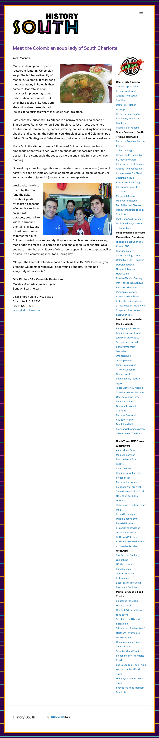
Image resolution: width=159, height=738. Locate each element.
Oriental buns (123, 355)
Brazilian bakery (125, 251)
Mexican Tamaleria (126, 200)
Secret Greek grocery (128, 255)
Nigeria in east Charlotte (129, 241)
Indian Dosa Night (126, 514)
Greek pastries (124, 360)
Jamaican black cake (127, 337)
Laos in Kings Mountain (129, 582)
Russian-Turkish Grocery (129, 278)
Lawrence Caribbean (127, 587)
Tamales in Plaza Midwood (130, 392)
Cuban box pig (124, 150)
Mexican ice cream (126, 482)
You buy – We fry (124, 419)
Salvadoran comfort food (130, 491)
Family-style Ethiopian (128, 328)
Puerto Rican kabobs (127, 127)
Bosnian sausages (126, 365)
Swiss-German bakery (128, 114)
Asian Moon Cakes (126, 450)
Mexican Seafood (126, 415)
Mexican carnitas (125, 454)
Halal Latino (122, 273)
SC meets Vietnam (126, 159)
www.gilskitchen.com (26, 310)
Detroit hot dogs (125, 264)
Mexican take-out (126, 196)
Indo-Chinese (123, 468)
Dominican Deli (124, 424)
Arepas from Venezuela (129, 168)
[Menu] (141, 14)
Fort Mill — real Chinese (129, 205)
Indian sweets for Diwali (129, 173)
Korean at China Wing (128, 182)
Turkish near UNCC (126, 532)
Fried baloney (123, 569)
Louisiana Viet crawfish (129, 486)
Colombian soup (125, 177)
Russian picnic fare (126, 292)
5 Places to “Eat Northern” (130, 628)
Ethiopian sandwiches (128, 527)
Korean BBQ (122, 246)
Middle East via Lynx (127, 518)
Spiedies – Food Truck (127, 651)
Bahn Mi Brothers (125, 523)
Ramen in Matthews (127, 287)
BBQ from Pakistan (126, 537)
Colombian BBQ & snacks (130, 260)
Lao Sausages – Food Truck (131, 664)
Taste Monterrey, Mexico (129, 387)
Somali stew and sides (128, 342)
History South (57, 717)
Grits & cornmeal (125, 573)
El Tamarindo (123, 578)
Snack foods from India (129, 155)
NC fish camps (124, 564)
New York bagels (125, 269)
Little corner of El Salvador (130, 164)
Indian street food (126, 91)
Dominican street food (128, 333)
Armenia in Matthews (127, 296)
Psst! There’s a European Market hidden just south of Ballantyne (129, 224)
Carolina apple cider (127, 86)
